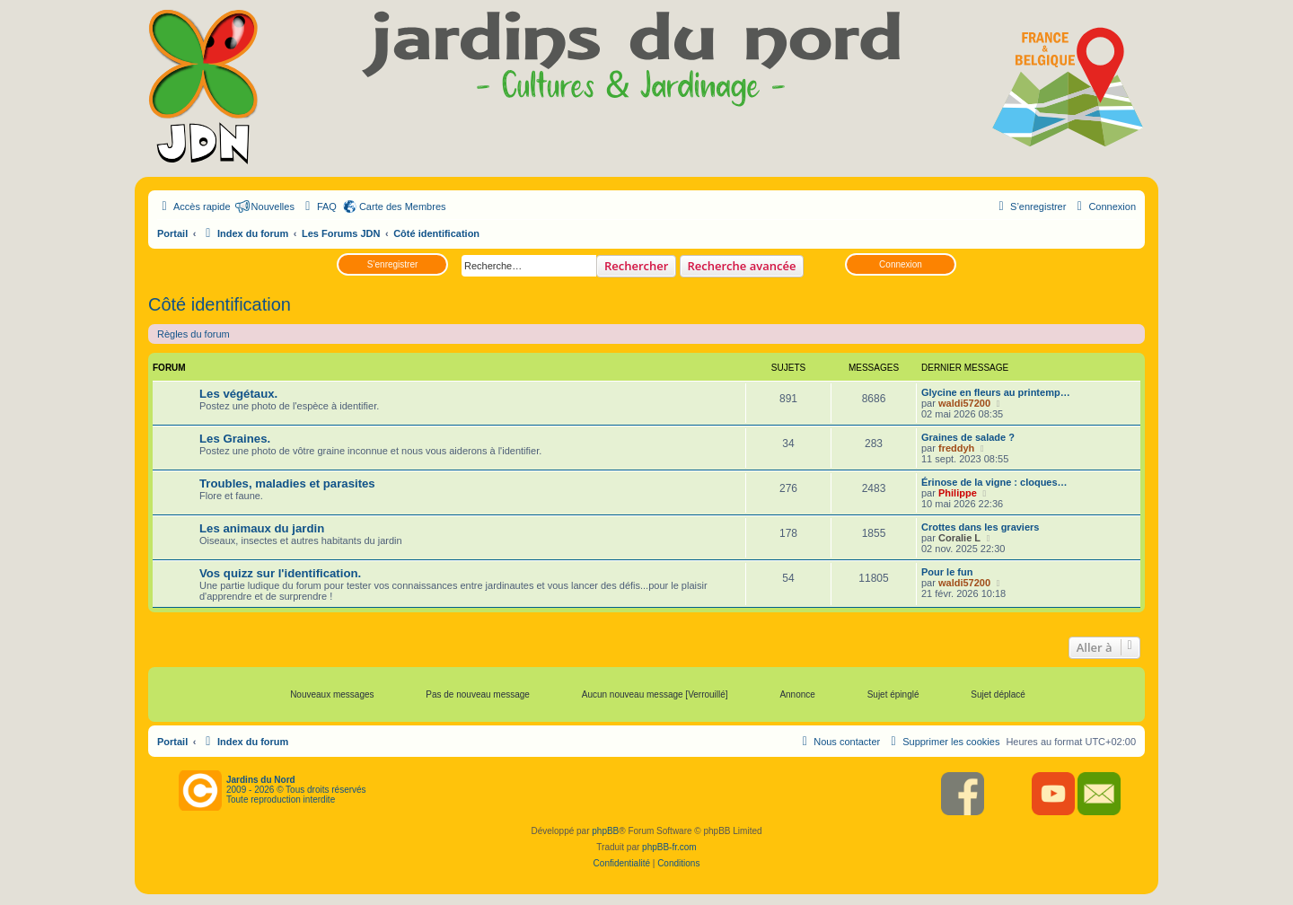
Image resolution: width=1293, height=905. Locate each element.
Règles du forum (193, 334)
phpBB (605, 831)
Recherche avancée (742, 266)
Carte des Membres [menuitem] (402, 206)
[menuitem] (319, 206)
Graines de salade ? (968, 437)
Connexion (900, 264)
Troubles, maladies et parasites (287, 483)
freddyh (956, 448)
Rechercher (636, 266)
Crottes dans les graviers (980, 527)
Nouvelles (273, 206)
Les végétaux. (238, 393)
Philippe (957, 493)
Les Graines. (234, 438)
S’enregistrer (392, 264)
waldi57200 (964, 403)
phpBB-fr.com (669, 847)
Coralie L (959, 537)
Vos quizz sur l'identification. (280, 573)
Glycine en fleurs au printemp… (995, 392)
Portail (172, 233)
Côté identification (219, 304)
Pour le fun (946, 572)
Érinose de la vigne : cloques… (994, 482)
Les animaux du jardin (261, 528)
